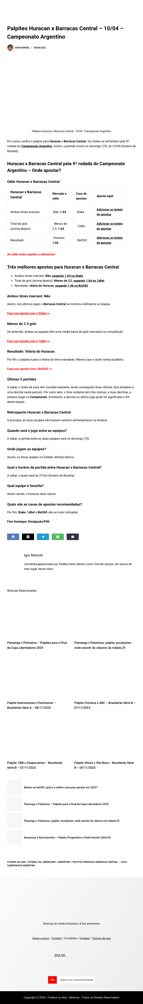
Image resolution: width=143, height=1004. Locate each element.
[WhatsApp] (58, 537)
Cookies (85, 938)
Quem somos (40, 938)
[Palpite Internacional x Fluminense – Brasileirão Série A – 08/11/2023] (38, 676)
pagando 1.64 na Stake (67, 276)
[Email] (73, 537)
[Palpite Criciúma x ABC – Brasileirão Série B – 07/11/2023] (105, 676)
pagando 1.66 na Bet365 (71, 285)
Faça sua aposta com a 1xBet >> (28, 341)
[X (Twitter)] (28, 537)
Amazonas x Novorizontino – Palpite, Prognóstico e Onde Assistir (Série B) (67, 837)
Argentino (64, 862)
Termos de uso (101, 938)
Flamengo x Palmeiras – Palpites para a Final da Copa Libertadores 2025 (66, 804)
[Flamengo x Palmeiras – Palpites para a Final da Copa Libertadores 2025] (38, 616)
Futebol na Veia (16, 862)
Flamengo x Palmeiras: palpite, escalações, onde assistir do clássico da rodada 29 (71, 820)
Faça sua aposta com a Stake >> (28, 313)
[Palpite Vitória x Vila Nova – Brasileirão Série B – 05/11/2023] (105, 736)
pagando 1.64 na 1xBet (89, 280)
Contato (56, 938)
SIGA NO (60, 955)
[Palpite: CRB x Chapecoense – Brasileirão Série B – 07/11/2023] (38, 736)
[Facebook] (13, 537)
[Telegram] (43, 537)
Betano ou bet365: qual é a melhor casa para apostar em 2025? (60, 787)
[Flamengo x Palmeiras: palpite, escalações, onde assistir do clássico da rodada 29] (105, 616)
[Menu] (134, 6)
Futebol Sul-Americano (42, 862)
